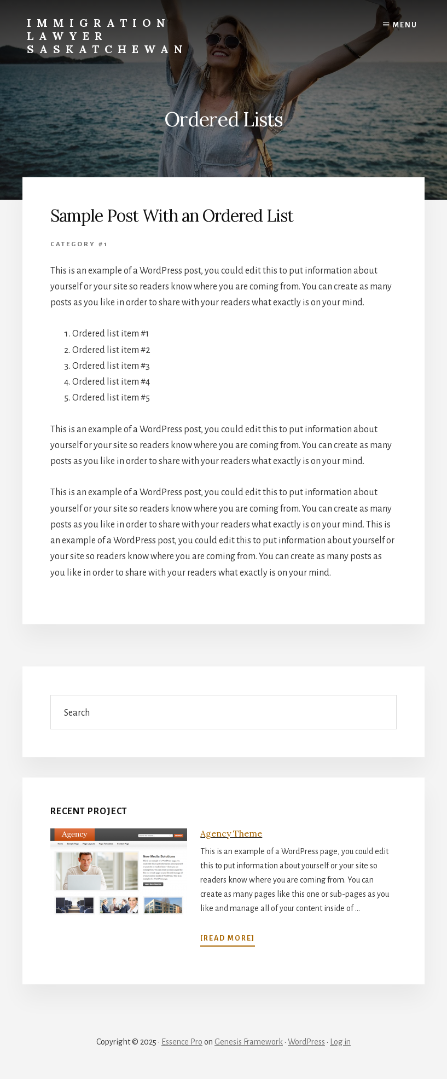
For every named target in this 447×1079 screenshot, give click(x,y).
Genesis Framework (248, 1041)
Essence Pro (181, 1041)
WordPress (306, 1041)
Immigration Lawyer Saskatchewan (107, 36)
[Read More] (227, 938)
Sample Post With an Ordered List (171, 215)
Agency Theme (231, 833)
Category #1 (79, 244)
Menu (405, 25)
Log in (340, 1041)
